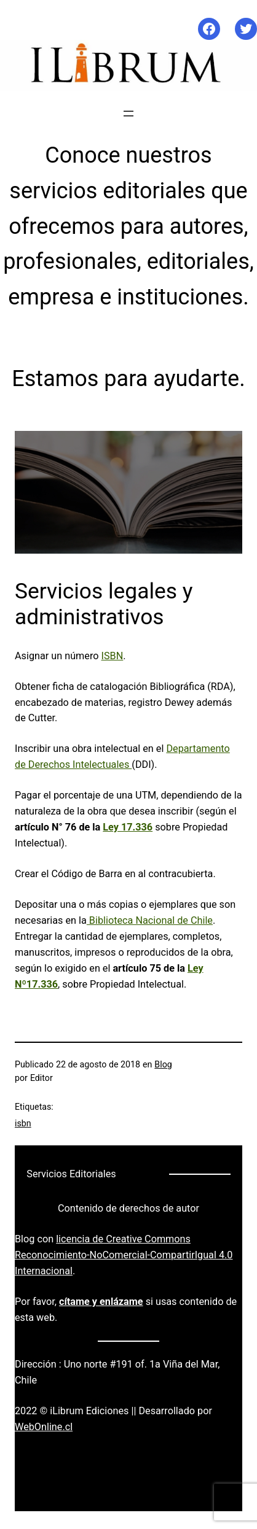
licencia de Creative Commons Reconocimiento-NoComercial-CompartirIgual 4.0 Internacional (123, 1255)
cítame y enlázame (101, 1301)
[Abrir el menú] (128, 113)
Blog (163, 1064)
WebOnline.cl (44, 1427)
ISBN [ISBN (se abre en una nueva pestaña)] (112, 656)
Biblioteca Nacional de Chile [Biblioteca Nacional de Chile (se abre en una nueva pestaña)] (150, 920)
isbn (23, 1123)
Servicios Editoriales (71, 1174)
